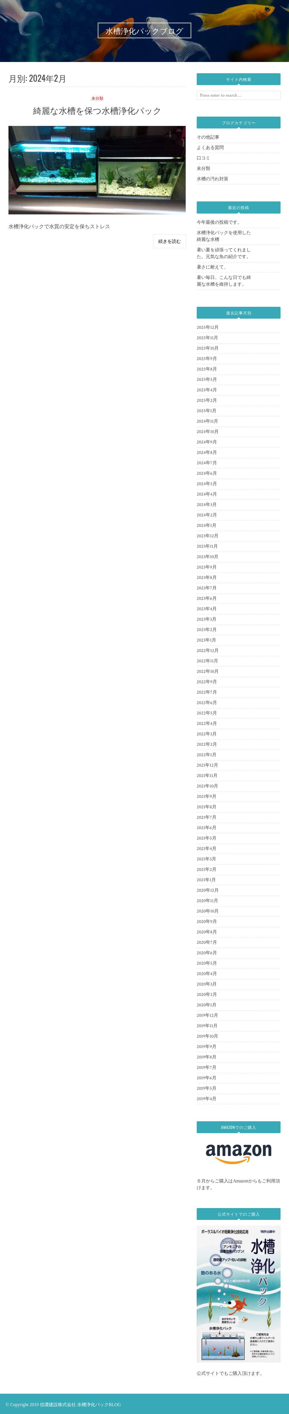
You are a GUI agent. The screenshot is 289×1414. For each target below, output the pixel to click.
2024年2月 (207, 515)
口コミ (203, 158)
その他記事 (208, 137)
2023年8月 (207, 578)
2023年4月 (207, 609)
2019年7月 (206, 1068)
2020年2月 (207, 995)
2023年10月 (207, 557)
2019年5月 (206, 1088)
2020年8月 (207, 932)
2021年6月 (206, 828)
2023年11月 (207, 546)
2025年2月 (207, 400)
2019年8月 (206, 1057)
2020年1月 (206, 1005)
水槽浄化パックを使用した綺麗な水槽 (224, 236)
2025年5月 (207, 380)
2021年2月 (206, 870)
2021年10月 (207, 786)
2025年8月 (207, 369)
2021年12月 (207, 765)
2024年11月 (207, 421)
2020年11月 (207, 901)
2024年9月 (207, 442)
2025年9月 (207, 359)
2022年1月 (206, 755)
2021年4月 (206, 849)
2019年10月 (207, 1036)
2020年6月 (207, 953)
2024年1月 (206, 526)
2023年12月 (207, 536)
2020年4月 (207, 974)
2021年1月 (206, 880)
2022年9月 (207, 682)
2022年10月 (208, 671)
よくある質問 (210, 148)
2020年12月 (208, 890)
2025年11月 (207, 338)
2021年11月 (207, 776)
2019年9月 (206, 1047)
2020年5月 (207, 963)
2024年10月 (208, 432)
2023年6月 (207, 598)
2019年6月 (206, 1078)
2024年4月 (207, 494)
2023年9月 (207, 567)
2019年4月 (206, 1099)
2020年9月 (207, 922)
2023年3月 (206, 619)
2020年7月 (207, 942)
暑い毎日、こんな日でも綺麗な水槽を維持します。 (224, 281)
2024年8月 (207, 453)
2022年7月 (207, 692)
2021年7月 (206, 817)
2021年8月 (206, 807)
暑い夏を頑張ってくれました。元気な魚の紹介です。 (224, 253)
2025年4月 (207, 390)
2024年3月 (207, 505)
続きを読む (169, 241)
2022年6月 (207, 703)
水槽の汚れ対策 (212, 179)
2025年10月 (208, 348)
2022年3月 (207, 734)
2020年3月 (207, 984)
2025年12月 (208, 327)
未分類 (97, 98)
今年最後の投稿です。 (219, 222)
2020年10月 (208, 911)
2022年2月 (207, 744)
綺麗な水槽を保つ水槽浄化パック (97, 110)
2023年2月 (207, 630)
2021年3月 (206, 859)
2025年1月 (206, 411)
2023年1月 (206, 640)
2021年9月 (206, 797)
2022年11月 (207, 661)
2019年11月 (207, 1026)
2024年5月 (207, 484)
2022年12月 (208, 651)
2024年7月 (207, 463)
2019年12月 (207, 1015)
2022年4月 (207, 724)
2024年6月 (207, 473)
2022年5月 (207, 713)
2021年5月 (206, 838)
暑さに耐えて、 (212, 267)
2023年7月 (207, 588)
